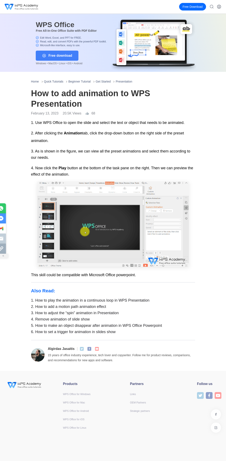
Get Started (103, 81)
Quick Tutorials (53, 81)
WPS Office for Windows (76, 394)
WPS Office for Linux (74, 427)
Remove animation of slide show (60, 319)
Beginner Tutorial (79, 81)
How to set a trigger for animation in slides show (73, 332)
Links (133, 394)
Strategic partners (140, 411)
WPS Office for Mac (74, 402)
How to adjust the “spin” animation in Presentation (75, 313)
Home (35, 81)
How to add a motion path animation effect (68, 307)
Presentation (124, 81)
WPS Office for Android (76, 411)
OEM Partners (138, 402)
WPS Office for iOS (73, 419)
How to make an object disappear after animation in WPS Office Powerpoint (96, 325)
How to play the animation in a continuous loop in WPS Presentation (90, 300)
